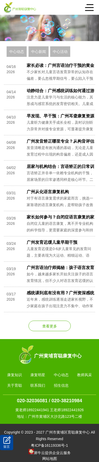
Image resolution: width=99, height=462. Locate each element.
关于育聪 (14, 385)
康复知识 (14, 375)
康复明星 (37, 375)
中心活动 (60, 51)
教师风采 (84, 375)
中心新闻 (38, 51)
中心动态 (16, 51)
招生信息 (61, 385)
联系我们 (37, 385)
